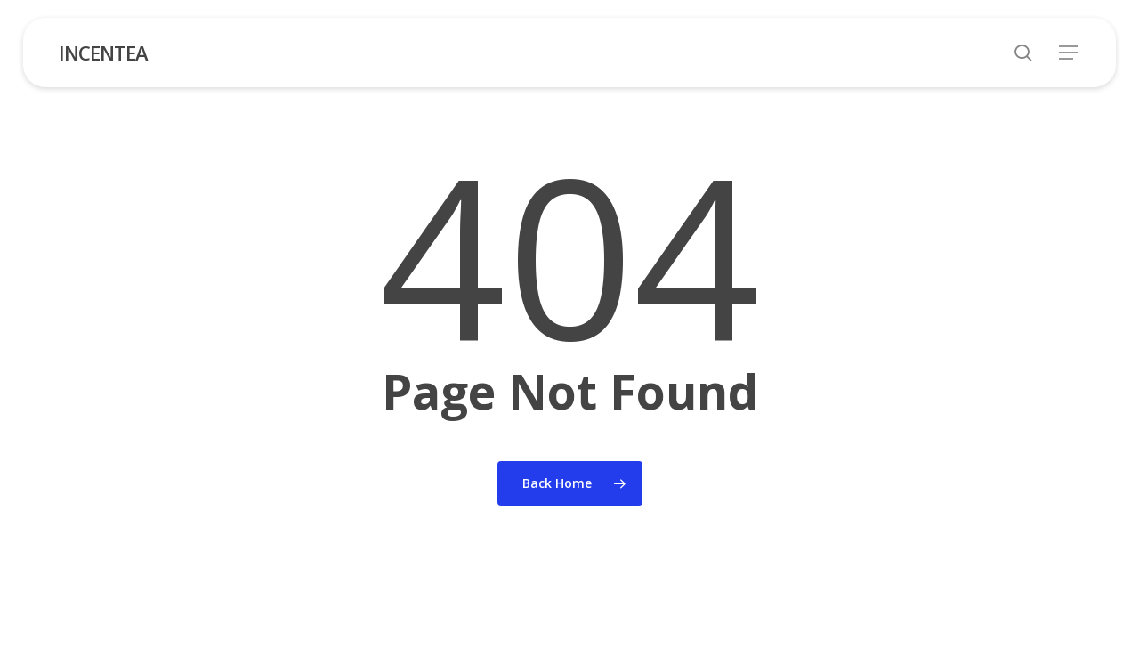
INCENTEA (103, 52)
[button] (1069, 53)
